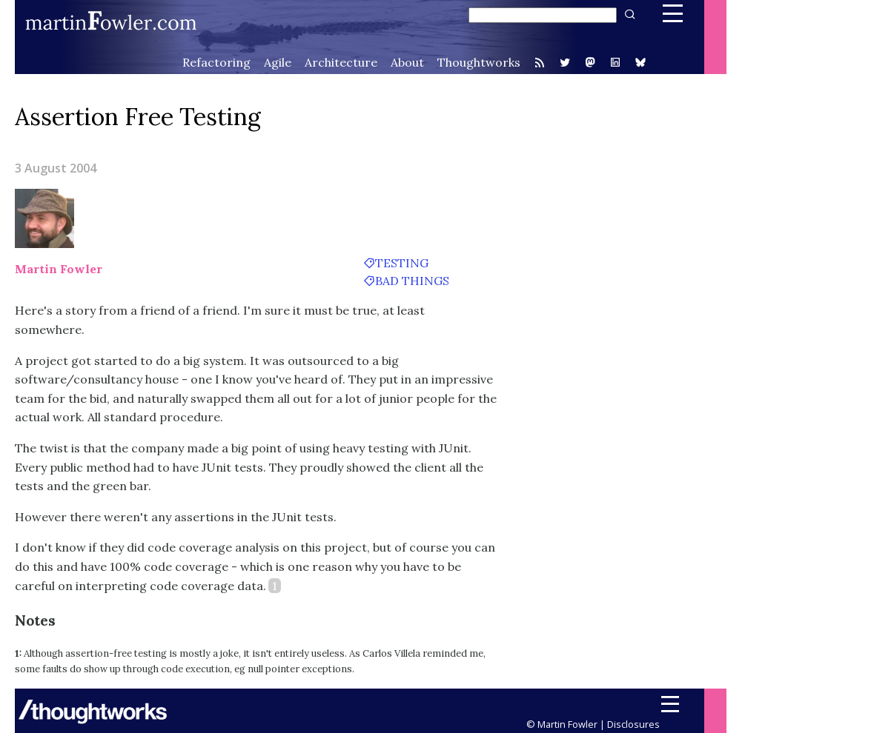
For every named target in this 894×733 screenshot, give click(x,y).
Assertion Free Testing (138, 116)
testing (401, 262)
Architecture (341, 62)
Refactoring (216, 62)
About (407, 62)
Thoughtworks (478, 62)
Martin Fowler (58, 268)
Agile (277, 62)
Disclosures (633, 724)
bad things (412, 280)
